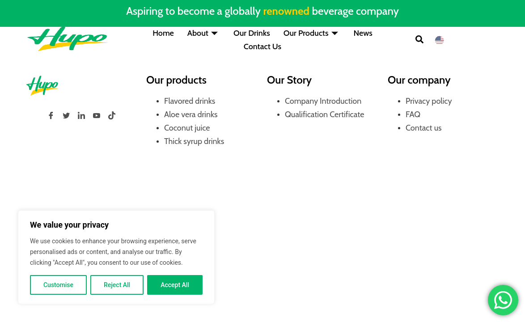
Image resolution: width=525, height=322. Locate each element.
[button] (419, 40)
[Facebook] (51, 115)
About (203, 33)
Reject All (117, 284)
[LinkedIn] (81, 115)
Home (163, 33)
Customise (58, 284)
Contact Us (262, 46)
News (363, 33)
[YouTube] (96, 115)
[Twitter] (66, 115)
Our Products (312, 33)
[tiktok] (112, 115)
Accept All (175, 284)
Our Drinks (251, 33)
